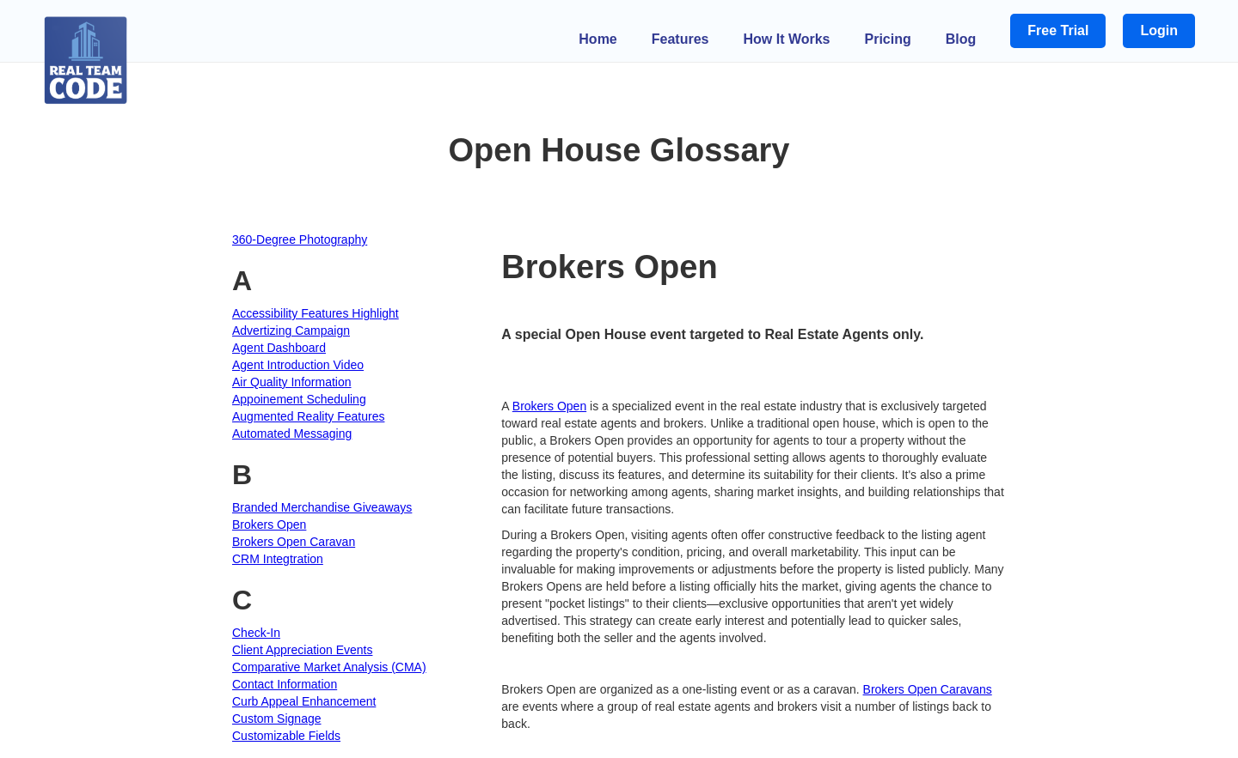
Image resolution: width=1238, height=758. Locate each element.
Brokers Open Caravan (293, 542)
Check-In (256, 633)
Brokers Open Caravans (927, 689)
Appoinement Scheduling (299, 399)
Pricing (888, 39)
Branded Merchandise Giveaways (322, 507)
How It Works (786, 39)
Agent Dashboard (279, 348)
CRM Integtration (277, 559)
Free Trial (1057, 30)
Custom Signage (277, 718)
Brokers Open (269, 524)
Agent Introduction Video (298, 365)
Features (680, 39)
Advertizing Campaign (291, 330)
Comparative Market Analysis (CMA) (329, 667)
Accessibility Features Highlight (315, 313)
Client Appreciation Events (302, 650)
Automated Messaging (292, 433)
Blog (961, 39)
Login (1159, 30)
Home (597, 39)
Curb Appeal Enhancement (304, 701)
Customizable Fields (286, 736)
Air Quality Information (292, 382)
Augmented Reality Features (308, 416)
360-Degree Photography (299, 239)
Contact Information (284, 684)
